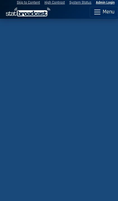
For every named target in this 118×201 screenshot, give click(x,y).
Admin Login (105, 2)
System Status (80, 2)
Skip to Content (28, 2)
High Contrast (54, 2)
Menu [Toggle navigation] (103, 12)
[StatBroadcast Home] (15, 12)
